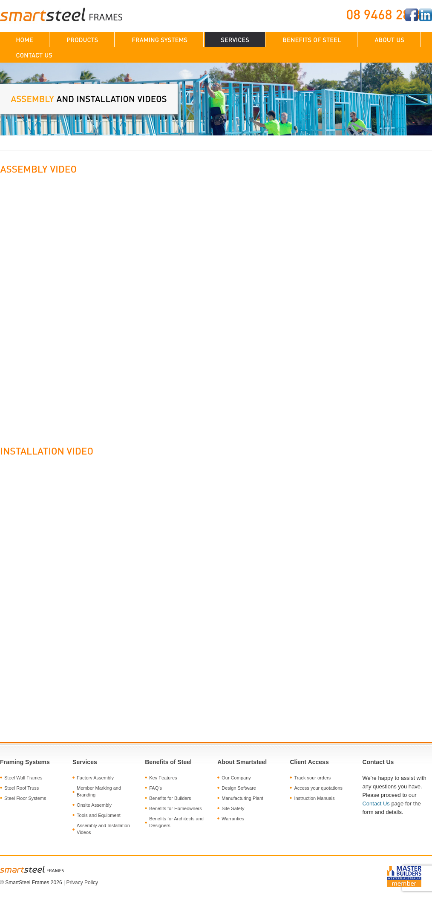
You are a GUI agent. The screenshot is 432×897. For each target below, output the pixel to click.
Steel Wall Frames (23, 777)
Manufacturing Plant (242, 798)
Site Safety (233, 808)
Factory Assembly (95, 777)
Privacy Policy (82, 883)
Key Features (163, 777)
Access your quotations (318, 788)
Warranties (233, 818)
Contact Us (375, 803)
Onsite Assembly (94, 805)
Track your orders (312, 777)
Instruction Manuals (314, 798)
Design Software (239, 788)
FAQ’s (155, 788)
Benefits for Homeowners (175, 808)
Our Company (236, 777)
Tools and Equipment (99, 815)
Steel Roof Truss (21, 788)
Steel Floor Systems (25, 798)
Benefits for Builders (170, 798)
